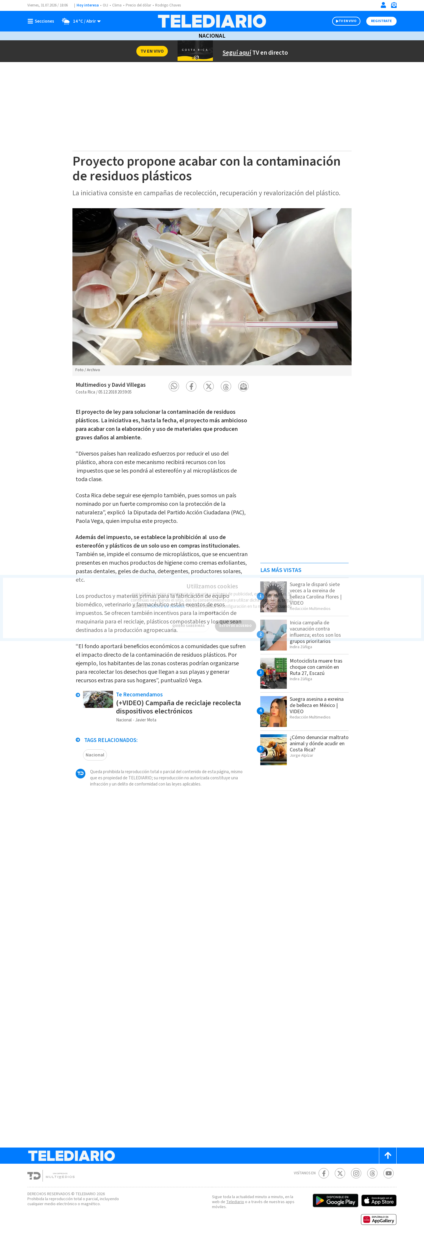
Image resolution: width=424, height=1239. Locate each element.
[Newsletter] (394, 6)
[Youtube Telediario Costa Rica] (388, 1173)
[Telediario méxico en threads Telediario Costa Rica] (372, 1173)
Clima (117, 5)
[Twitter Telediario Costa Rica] (340, 1173)
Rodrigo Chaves (168, 5)
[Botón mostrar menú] (42, 21)
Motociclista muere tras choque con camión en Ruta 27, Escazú (316, 667)
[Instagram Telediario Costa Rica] (356, 1173)
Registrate (381, 21)
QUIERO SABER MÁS (188, 622)
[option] (212, 292)
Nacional (212, 36)
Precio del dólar (138, 5)
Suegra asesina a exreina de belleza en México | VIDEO (317, 705)
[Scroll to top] (388, 1156)
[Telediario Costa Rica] (212, 21)
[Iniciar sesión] (383, 5)
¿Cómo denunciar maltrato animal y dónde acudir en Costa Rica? (319, 743)
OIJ (105, 5)
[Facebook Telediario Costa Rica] (324, 1173)
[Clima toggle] (79, 21)
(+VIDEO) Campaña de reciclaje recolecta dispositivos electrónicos (178, 707)
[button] (174, 386)
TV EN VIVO (348, 21)
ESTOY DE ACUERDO (235, 622)
